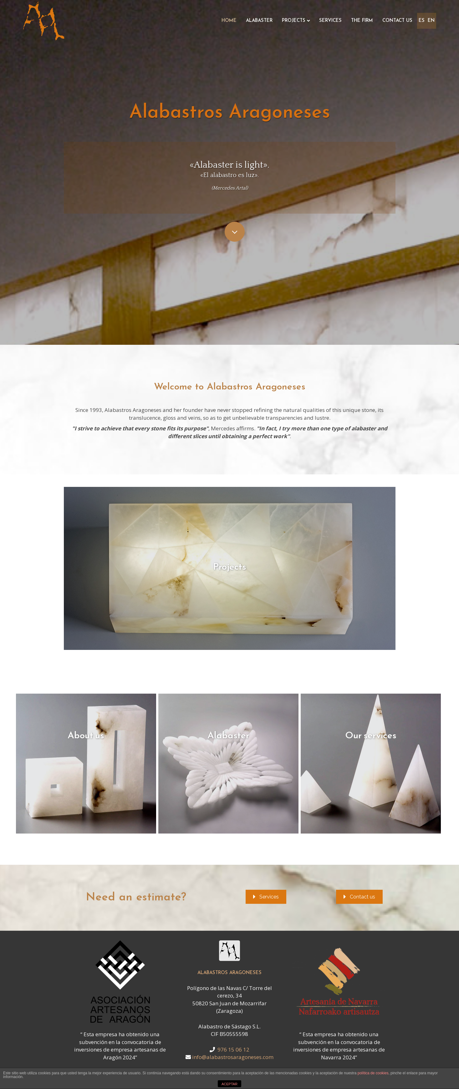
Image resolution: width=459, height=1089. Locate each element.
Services (330, 20)
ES (422, 20)
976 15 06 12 (233, 1049)
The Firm (362, 20)
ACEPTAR (229, 1084)
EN (431, 20)
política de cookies (373, 1073)
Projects (293, 20)
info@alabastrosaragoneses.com (232, 1057)
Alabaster (259, 20)
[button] (266, 897)
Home (229, 20)
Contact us (397, 20)
